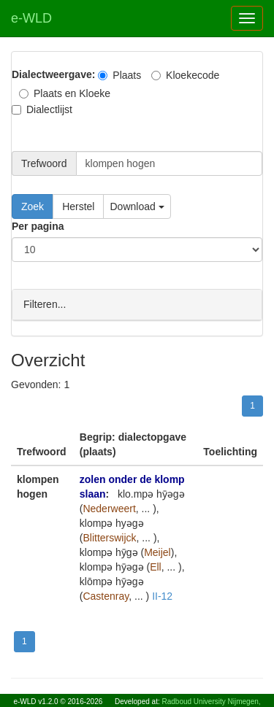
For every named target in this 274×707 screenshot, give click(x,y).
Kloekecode (185, 75)
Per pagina (38, 226)
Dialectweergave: (53, 74)
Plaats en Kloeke (64, 93)
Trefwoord (44, 163)
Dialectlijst (42, 109)
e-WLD (31, 18)
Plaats (119, 75)
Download (137, 206)
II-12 (162, 595)
